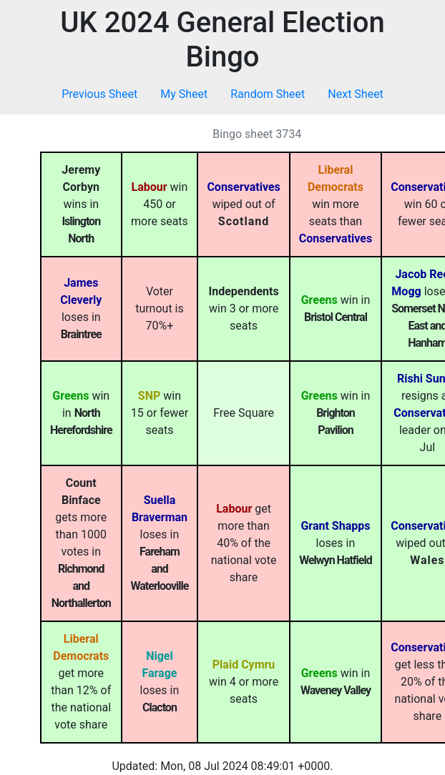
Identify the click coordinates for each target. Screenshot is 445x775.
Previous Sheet (99, 94)
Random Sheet (267, 94)
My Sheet (183, 94)
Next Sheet (355, 94)
